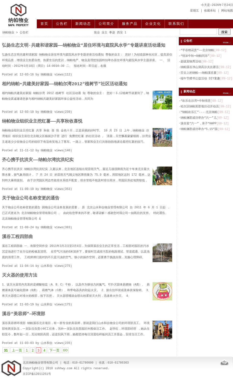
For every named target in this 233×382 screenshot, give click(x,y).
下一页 (54, 350)
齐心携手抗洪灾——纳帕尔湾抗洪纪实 (38, 159)
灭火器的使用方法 (19, 275)
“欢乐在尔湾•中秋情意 (195, 101)
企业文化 (153, 24)
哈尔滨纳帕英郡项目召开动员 (200, 106)
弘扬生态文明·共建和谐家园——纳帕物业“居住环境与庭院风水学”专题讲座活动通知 (83, 45)
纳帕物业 (8, 32)
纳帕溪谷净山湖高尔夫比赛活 (200, 67)
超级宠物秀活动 (191, 61)
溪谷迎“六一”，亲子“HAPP (198, 123)
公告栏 (62, 24)
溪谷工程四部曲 (17, 236)
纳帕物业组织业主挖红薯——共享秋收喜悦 (42, 121)
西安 (120, 32)
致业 (97, 32)
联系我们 (176, 24)
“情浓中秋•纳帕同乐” (195, 56)
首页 (44, 24)
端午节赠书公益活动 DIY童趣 (200, 78)
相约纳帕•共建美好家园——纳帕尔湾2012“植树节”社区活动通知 (64, 84)
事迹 (112, 32)
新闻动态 (83, 24)
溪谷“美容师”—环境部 (23, 313)
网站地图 (227, 11)
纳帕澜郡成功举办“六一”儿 (198, 118)
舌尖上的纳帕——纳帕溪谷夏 (198, 73)
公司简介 (106, 24)
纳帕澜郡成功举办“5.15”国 (199, 129)
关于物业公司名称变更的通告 (30, 198)
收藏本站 (210, 11)
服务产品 (130, 24)
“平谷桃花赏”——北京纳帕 (197, 50)
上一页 (17, 350)
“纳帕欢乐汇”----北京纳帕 (199, 112)
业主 (104, 32)
